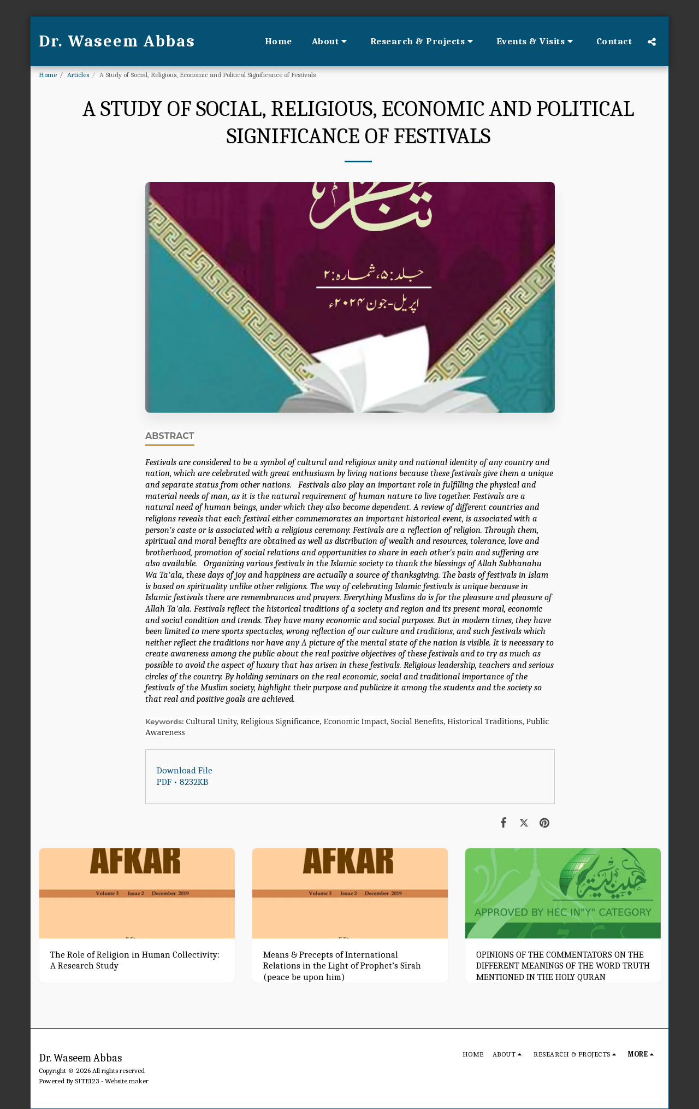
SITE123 (87, 1081)
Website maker (127, 1081)
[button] (331, 41)
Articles (78, 75)
